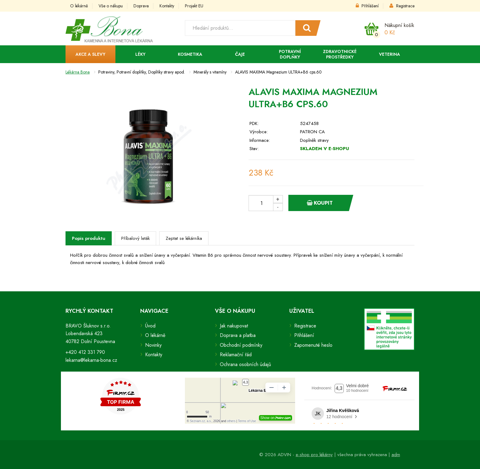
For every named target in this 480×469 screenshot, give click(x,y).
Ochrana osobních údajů (245, 364)
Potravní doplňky (290, 54)
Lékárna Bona (78, 72)
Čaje (240, 54)
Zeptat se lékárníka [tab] (184, 238)
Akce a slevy (90, 54)
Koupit (320, 202)
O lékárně (79, 6)
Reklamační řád (236, 354)
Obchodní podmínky (241, 345)
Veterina (389, 54)
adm (396, 454)
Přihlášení (367, 6)
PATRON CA (312, 131)
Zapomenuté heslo (313, 345)
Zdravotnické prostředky (340, 54)
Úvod (150, 325)
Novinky (153, 345)
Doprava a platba (238, 335)
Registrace (401, 6)
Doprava (141, 6)
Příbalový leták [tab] (135, 238)
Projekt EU (194, 6)
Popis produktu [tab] (88, 238)
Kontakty (166, 6)
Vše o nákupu (111, 6)
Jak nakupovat (234, 325)
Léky (140, 54)
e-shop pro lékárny (314, 454)
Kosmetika (190, 54)
